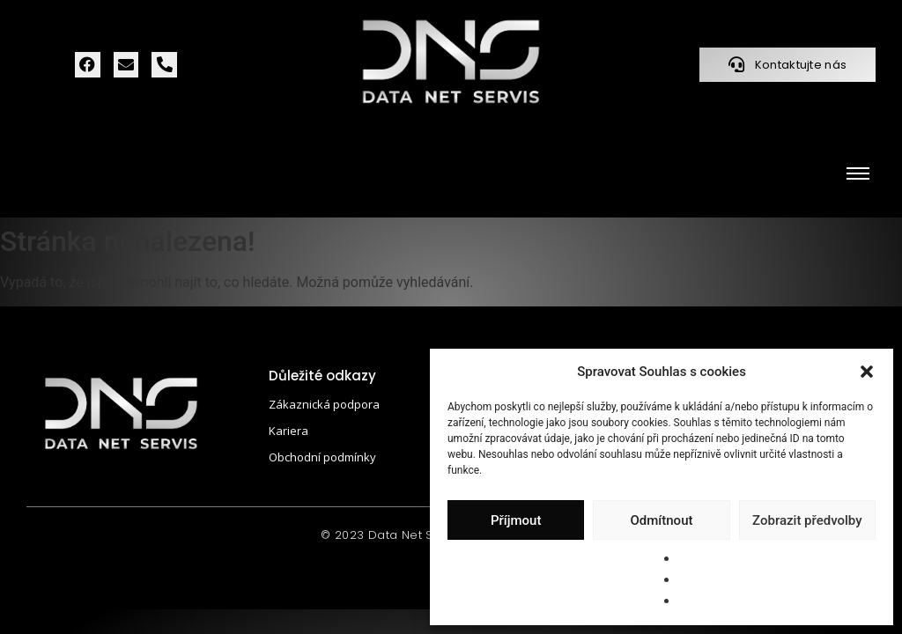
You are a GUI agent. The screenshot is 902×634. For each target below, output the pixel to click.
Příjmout (516, 520)
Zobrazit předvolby (807, 520)
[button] (867, 371)
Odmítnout (662, 520)
